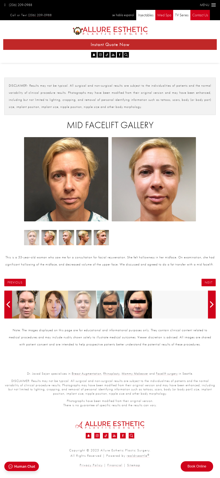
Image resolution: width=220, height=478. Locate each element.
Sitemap (133, 465)
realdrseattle (138, 455)
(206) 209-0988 (18, 5)
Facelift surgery (167, 373)
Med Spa (164, 14)
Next (208, 282)
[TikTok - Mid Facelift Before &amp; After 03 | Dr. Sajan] (107, 55)
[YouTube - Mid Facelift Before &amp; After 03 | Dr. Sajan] (113, 55)
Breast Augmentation (86, 373)
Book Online (197, 466)
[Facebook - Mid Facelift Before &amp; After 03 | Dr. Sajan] (119, 55)
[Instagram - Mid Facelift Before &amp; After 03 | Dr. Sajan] (100, 55)
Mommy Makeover (135, 373)
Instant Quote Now (110, 44)
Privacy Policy (91, 465)
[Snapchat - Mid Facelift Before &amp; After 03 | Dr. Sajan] (94, 55)
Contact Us (200, 14)
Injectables (145, 14)
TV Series (181, 14)
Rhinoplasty (111, 373)
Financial (114, 465)
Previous (15, 282)
